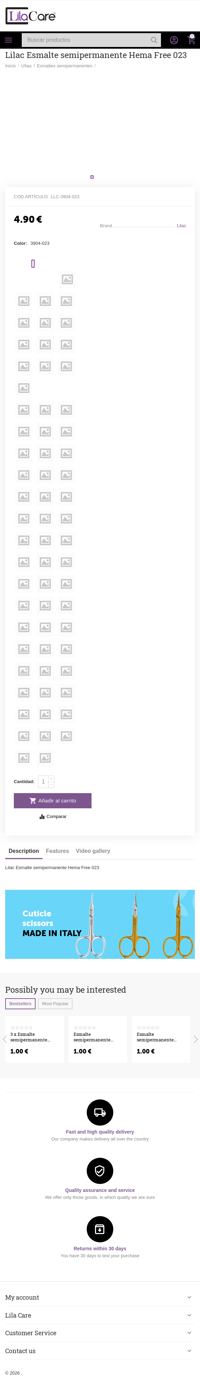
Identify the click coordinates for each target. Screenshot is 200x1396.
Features (57, 851)
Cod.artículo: (31, 196)
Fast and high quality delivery (100, 1132)
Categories (8, 40)
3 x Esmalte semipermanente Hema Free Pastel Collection (28, 1037)
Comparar (53, 816)
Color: (20, 243)
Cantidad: (24, 781)
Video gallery (93, 851)
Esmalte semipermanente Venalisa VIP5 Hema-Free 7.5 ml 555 (159, 1037)
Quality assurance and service (100, 1190)
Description (24, 851)
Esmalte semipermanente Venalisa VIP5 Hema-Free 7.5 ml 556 (96, 1037)
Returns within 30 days (100, 1248)
